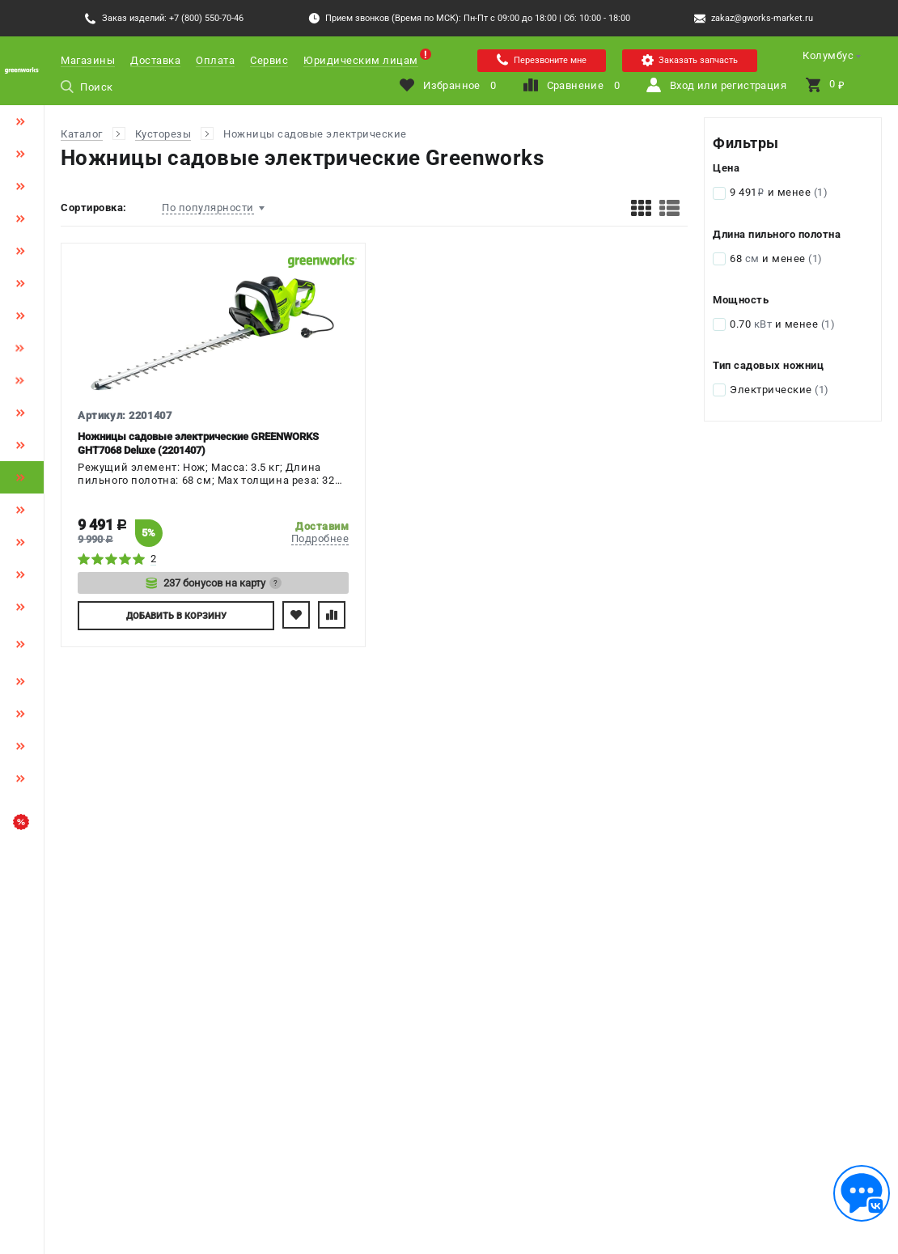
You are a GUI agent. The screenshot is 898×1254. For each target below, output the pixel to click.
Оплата (215, 60)
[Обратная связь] (861, 1193)
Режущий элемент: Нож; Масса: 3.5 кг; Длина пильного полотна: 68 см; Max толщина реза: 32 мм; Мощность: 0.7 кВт (206, 475)
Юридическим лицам (360, 60)
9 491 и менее (779, 192)
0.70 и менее (782, 324)
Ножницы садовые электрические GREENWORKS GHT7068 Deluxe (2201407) (198, 443)
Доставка (155, 60)
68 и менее (776, 258)
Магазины (88, 60)
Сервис (269, 60)
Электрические (779, 389)
